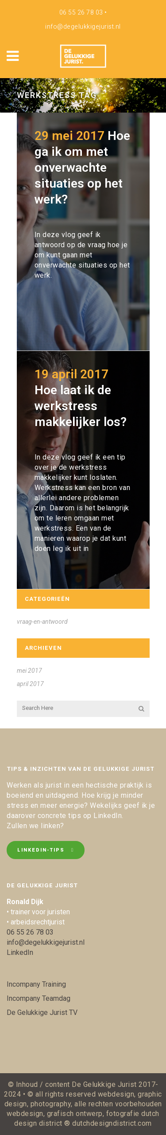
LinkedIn (20, 952)
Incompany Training (36, 984)
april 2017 (30, 683)
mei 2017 (29, 670)
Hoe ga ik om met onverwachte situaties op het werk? (82, 167)
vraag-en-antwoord (42, 621)
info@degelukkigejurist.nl (83, 26)
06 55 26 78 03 (81, 12)
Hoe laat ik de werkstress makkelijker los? (81, 406)
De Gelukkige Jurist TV (42, 1012)
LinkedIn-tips (45, 850)
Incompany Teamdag (38, 998)
